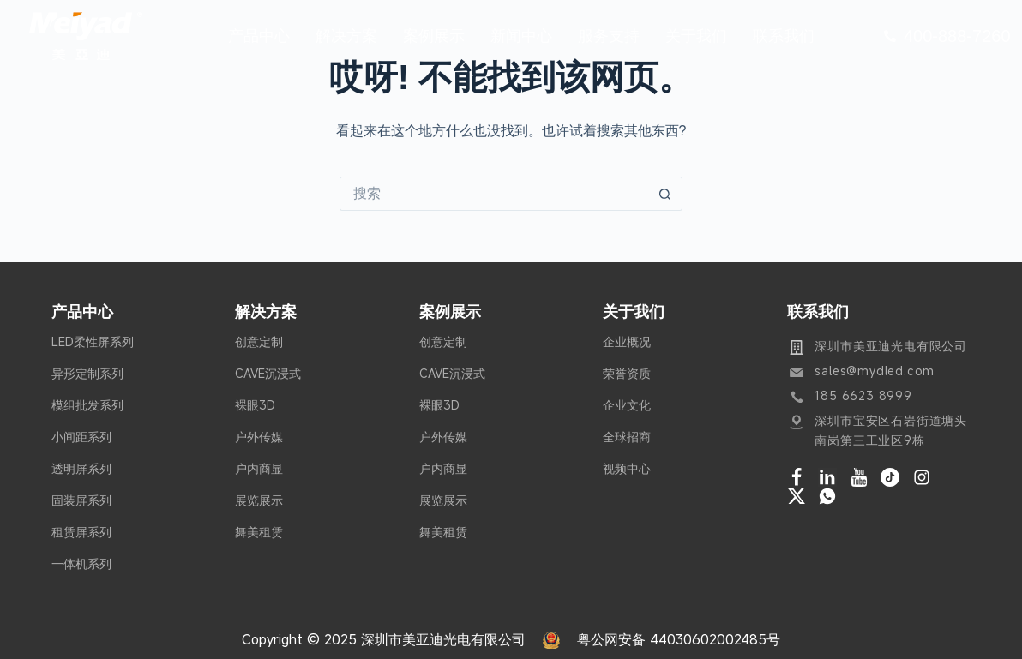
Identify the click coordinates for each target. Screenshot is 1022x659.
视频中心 (627, 468)
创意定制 (259, 341)
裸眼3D (255, 405)
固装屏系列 (81, 500)
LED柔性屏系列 (92, 341)
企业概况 (627, 341)
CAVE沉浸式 (268, 373)
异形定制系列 (87, 373)
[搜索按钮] (665, 194)
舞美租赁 (259, 532)
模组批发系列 (87, 405)
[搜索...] (494, 194)
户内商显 (259, 468)
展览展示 (259, 500)
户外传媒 (259, 436)
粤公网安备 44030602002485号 (678, 639)
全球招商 (627, 436)
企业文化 (627, 405)
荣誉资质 (627, 373)
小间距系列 (81, 436)
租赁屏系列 (81, 532)
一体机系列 (81, 563)
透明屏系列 (81, 468)
